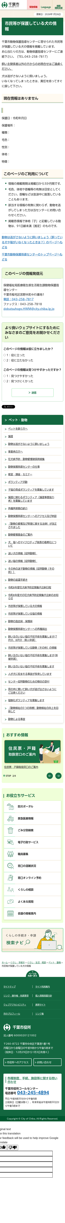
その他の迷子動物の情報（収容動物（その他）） (31, 570)
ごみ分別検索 (25, 830)
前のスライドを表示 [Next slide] (58, 776)
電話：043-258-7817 (18, 299)
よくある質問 (25, 901)
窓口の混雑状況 (27, 866)
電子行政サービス (28, 842)
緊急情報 (33, 7)
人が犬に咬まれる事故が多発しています (30, 674)
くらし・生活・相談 (36, 962)
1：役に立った (15, 355)
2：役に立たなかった (19, 360)
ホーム (5, 962)
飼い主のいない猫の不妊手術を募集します (31, 666)
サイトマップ (9, 987)
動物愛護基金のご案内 (20, 534)
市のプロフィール (11, 1014)
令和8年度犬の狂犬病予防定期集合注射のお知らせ (33, 597)
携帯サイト (40, 1005)
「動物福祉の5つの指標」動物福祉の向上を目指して (33, 710)
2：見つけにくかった (19, 381)
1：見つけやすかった (19, 376)
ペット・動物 (18, 420)
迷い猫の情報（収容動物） (22, 561)
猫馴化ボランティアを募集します (26, 700)
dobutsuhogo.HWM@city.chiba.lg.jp (28, 308)
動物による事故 (16, 719)
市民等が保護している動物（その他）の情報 (32, 647)
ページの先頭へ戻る (32, 975)
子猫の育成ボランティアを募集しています (31, 489)
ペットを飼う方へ (18, 428)
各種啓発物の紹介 (18, 508)
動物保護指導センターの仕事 (24, 466)
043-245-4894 (33, 1092)
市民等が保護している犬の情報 (25, 606)
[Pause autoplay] (7, 775)
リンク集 (39, 1014)
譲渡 (10, 436)
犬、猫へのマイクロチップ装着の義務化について (32, 544)
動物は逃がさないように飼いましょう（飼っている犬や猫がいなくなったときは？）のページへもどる (32, 242)
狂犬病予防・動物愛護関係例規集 (26, 459)
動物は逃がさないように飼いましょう (28, 444)
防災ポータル (25, 806)
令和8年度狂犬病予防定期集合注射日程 (29, 587)
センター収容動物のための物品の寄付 (28, 681)
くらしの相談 (25, 889)
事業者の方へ (15, 451)
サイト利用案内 (42, 987)
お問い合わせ (44, 1062)
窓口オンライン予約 (29, 878)
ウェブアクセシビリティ (14, 1005)
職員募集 (23, 854)
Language (46, 7)
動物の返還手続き (18, 580)
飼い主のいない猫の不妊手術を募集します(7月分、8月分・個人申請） (32, 638)
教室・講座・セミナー (20, 474)
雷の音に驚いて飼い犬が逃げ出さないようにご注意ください (32, 691)
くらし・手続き (17, 962)
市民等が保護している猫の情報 (25, 613)
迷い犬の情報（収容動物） (22, 553)
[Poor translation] (12, 1147)
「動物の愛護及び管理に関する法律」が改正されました (32, 525)
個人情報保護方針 (43, 996)
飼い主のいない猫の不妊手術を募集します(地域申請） (33, 657)
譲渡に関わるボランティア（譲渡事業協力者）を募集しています (31, 499)
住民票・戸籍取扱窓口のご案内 (21, 767)
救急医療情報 (25, 818)
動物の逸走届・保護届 (20, 621)
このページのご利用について (26, 174)
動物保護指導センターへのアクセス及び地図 (32, 516)
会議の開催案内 (27, 913)
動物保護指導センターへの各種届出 (27, 629)
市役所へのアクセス (18, 1062)
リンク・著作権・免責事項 (15, 996)
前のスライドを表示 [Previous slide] (50, 776)
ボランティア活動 (17, 482)
